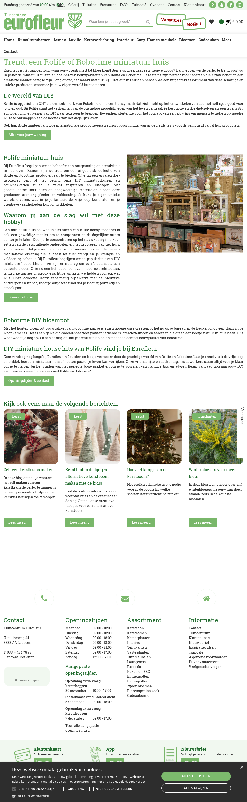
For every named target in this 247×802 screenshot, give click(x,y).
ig (239, 4)
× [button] (241, 767)
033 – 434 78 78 (19, 652)
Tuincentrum (199, 633)
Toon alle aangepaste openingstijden (82, 728)
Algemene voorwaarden (208, 657)
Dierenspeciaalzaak (143, 690)
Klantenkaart (199, 637)
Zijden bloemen (139, 686)
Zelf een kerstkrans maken (29, 469)
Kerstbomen (137, 633)
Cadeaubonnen (139, 695)
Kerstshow (135, 628)
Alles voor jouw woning (27, 134)
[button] (83, 796)
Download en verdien (123, 755)
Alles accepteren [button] (196, 776)
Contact (195, 628)
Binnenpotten (138, 676)
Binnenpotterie (20, 297)
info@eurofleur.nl (21, 657)
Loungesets (136, 662)
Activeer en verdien (50, 755)
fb (230, 4)
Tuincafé (196, 652)
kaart (212, 4)
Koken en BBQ (138, 671)
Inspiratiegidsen (202, 647)
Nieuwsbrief (199, 642)
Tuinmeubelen (139, 657)
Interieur (134, 642)
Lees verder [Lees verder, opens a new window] (137, 782)
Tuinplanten (137, 647)
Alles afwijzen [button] (196, 788)
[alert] (123, 782)
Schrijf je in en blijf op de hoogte (207, 755)
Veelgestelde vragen (205, 666)
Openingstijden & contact (28, 380)
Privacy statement (204, 662)
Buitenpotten (137, 681)
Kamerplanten (138, 637)
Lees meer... (17, 522)
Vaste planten (138, 652)
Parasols (134, 666)
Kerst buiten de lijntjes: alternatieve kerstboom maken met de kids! (87, 476)
